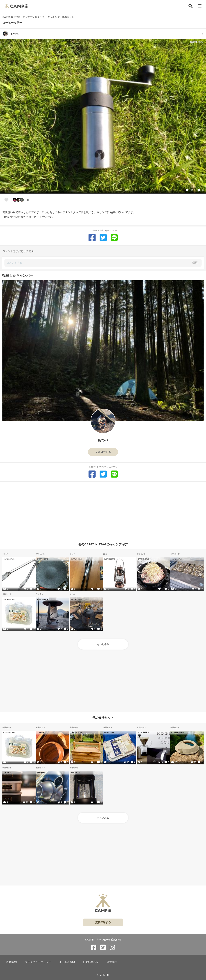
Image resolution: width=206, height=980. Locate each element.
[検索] (190, 6)
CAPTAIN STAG (8, 559)
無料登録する (103, 922)
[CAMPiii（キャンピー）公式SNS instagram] (112, 947)
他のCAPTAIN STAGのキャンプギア (103, 544)
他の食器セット (103, 717)
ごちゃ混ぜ (41, 732)
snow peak (41, 772)
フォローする (103, 451)
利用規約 (11, 961)
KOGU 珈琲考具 (143, 732)
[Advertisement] (103, 510)
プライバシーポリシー (38, 961)
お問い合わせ (91, 961)
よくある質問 (67, 961)
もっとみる (103, 644)
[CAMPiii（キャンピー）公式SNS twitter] (103, 947)
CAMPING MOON (177, 732)
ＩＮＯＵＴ (7, 772)
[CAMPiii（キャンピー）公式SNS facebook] (93, 947)
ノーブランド (75, 772)
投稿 (195, 262)
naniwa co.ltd (109, 732)
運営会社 (112, 961)
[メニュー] (200, 6)
